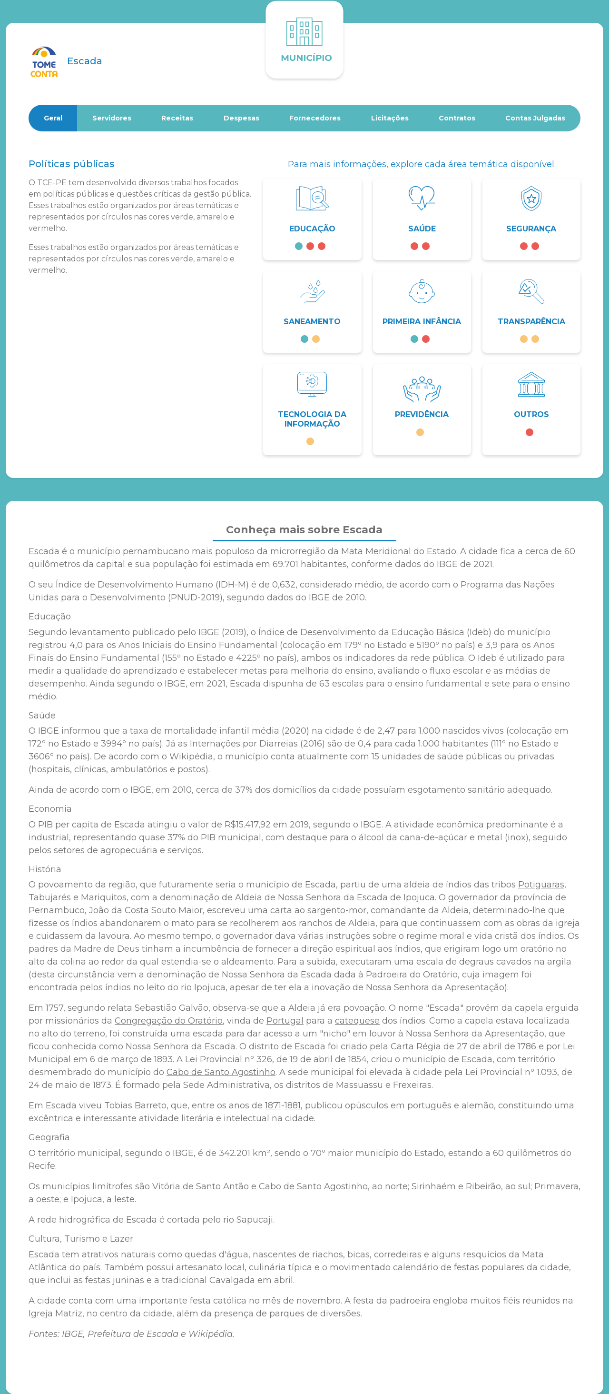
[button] (312, 219)
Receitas (177, 118)
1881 (293, 1105)
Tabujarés (50, 897)
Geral (53, 118)
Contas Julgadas (535, 118)
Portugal (285, 1021)
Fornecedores (315, 118)
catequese (357, 1021)
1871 (273, 1105)
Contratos (457, 118)
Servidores (111, 118)
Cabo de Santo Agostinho (221, 1072)
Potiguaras (541, 884)
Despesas (241, 118)
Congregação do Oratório (169, 1021)
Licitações (390, 118)
